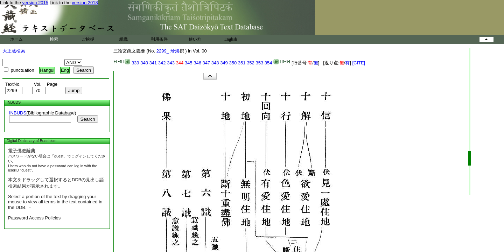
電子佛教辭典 (21, 150)
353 (259, 62)
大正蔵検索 (13, 51)
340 (144, 62)
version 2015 (35, 2)
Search (87, 119)
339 (135, 62)
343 (171, 62)
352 (250, 62)
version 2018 (85, 2)
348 (215, 62)
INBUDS (17, 112)
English (230, 39)
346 (197, 62)
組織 (123, 39)
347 (206, 62)
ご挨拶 (88, 39)
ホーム (16, 39)
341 (153, 62)
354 (268, 62)
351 (242, 62)
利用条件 (159, 39)
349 (224, 62)
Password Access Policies (34, 217)
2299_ (162, 51)
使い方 (195, 39)
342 (162, 62)
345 (188, 62)
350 (233, 62)
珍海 (175, 51)
